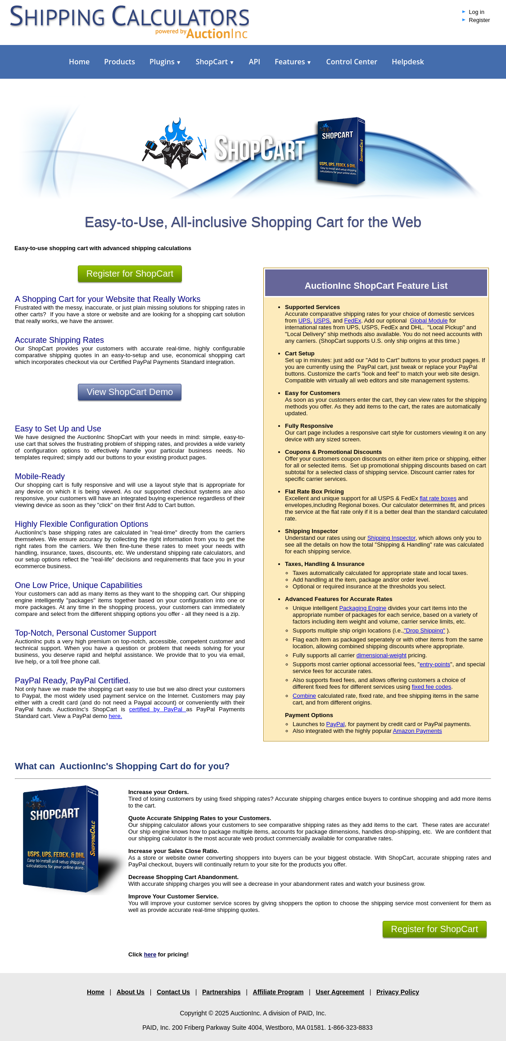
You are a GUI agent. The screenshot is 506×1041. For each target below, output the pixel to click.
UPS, (305, 320)
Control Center (351, 62)
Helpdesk (408, 62)
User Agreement (340, 992)
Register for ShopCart (129, 273)
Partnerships (221, 992)
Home (79, 62)
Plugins (165, 62)
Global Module (429, 320)
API (254, 62)
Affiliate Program (278, 992)
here (150, 954)
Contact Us (173, 992)
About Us (131, 992)
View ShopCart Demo (129, 392)
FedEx (352, 320)
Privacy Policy (397, 992)
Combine (304, 695)
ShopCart (215, 62)
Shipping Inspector (391, 537)
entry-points (435, 664)
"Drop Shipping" (424, 630)
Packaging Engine (362, 608)
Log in (476, 12)
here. (115, 716)
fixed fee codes (431, 686)
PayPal (335, 724)
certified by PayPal (157, 709)
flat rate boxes (438, 498)
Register (479, 20)
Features (293, 62)
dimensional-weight (382, 655)
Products (119, 62)
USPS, (322, 320)
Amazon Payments (417, 730)
